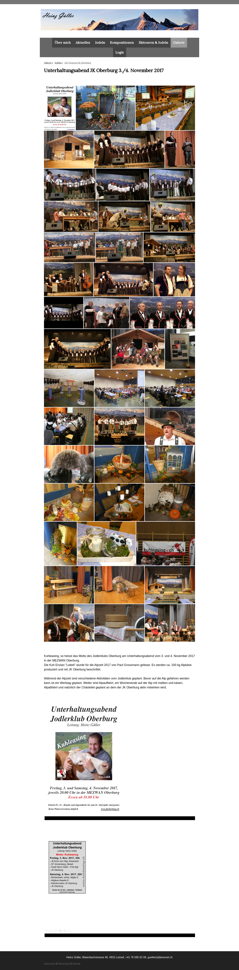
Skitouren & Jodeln (153, 43)
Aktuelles (83, 43)
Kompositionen (122, 43)
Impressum (49, 963)
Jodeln (100, 43)
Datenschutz (63, 963)
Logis (120, 52)
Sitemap (76, 963)
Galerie (179, 43)
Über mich (63, 43)
